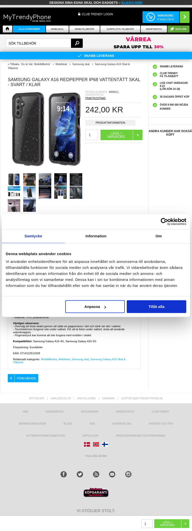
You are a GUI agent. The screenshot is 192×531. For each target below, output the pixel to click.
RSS (92, 423)
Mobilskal (57, 29)
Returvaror (89, 411)
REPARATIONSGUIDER (32, 423)
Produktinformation (110, 123)
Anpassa (95, 306)
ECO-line (181, 29)
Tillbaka (15, 64)
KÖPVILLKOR (90, 435)
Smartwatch (154, 29)
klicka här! (132, 3)
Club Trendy (160, 411)
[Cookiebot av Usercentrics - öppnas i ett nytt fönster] (164, 221)
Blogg (68, 423)
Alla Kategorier (29, 29)
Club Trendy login (97, 14)
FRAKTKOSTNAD (96, 98)
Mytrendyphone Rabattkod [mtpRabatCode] (45, 435)
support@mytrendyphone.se (142, 398)
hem (25, 411)
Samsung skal (80, 359)
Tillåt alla (156, 306)
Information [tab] (96, 236)
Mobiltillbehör (84, 29)
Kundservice (55, 411)
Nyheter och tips (161, 423)
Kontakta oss (122, 423)
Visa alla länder (96, 455)
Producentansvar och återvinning (141, 435)
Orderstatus (125, 411)
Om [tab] (159, 236)
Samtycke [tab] (33, 236)
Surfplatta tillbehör (120, 29)
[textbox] (44, 43)
